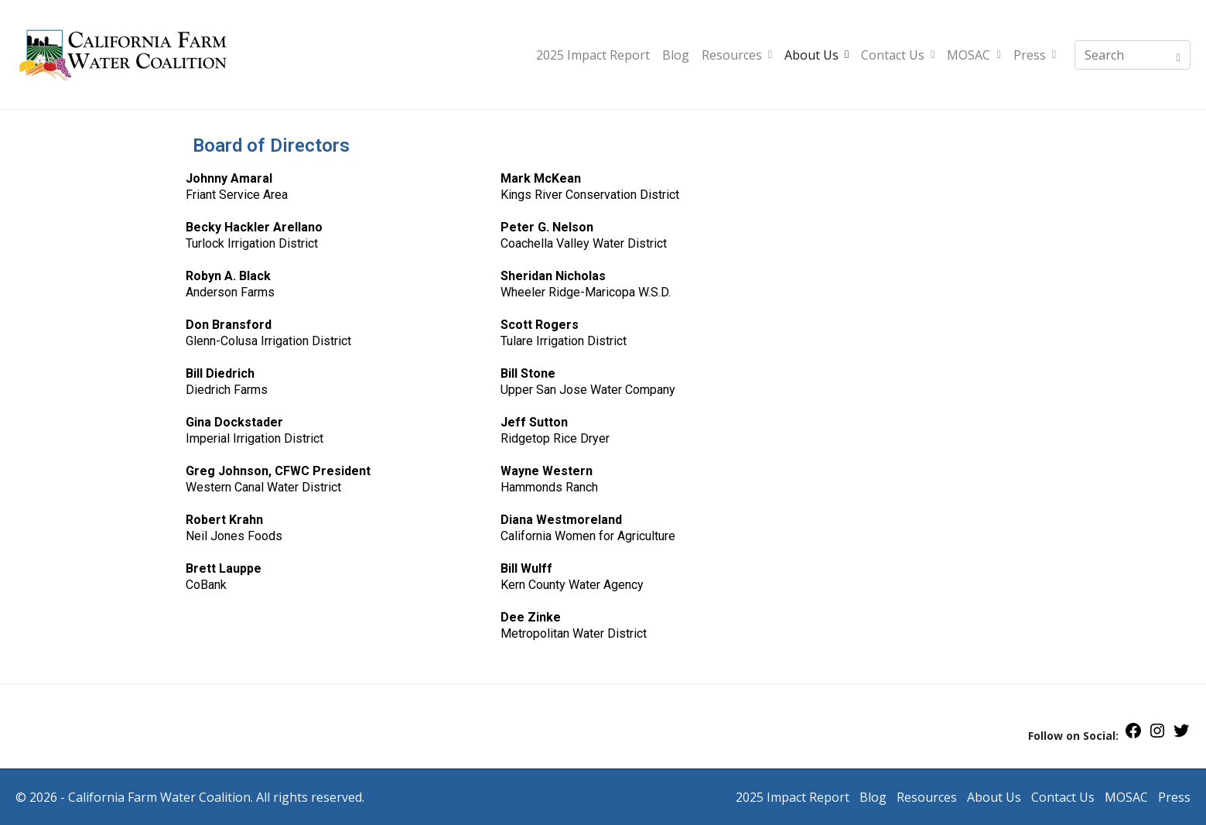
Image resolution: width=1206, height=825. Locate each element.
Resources (737, 54)
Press (1034, 54)
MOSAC (973, 54)
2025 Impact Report (593, 54)
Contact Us (897, 54)
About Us (816, 54)
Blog (675, 54)
